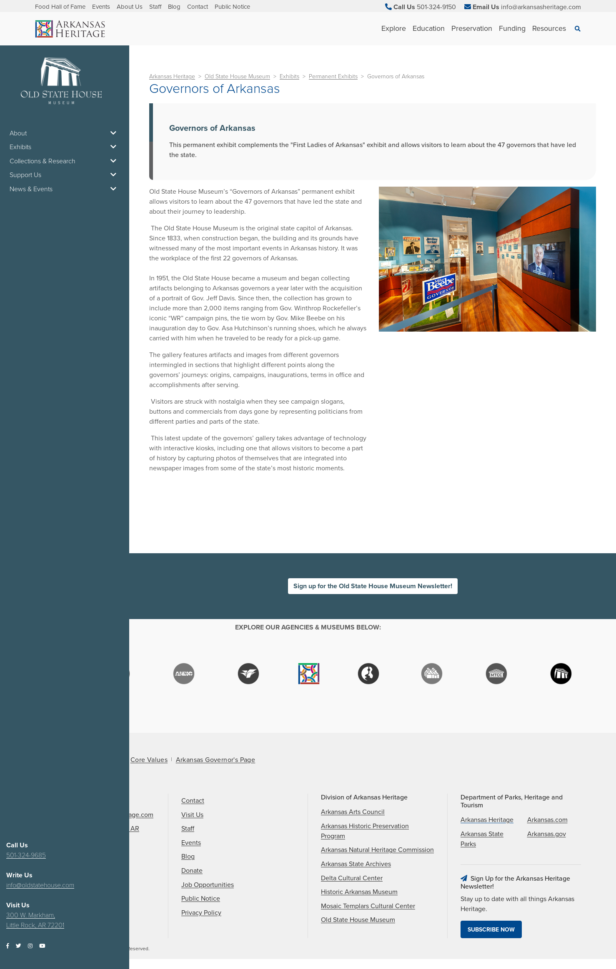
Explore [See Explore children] (393, 28)
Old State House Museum (237, 76)
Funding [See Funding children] (512, 28)
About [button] (65, 133)
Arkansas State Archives (356, 864)
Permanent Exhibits (333, 76)
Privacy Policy (201, 913)
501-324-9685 (26, 855)
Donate (192, 871)
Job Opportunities (207, 885)
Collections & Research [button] (65, 161)
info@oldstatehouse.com (40, 885)
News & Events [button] (65, 189)
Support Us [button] (65, 175)
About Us (130, 6)
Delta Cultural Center (352, 878)
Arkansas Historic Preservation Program (365, 831)
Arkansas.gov (546, 834)
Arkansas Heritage (172, 76)
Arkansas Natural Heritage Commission (377, 850)
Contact (197, 6)
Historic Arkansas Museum (359, 892)
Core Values (149, 760)
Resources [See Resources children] (549, 28)
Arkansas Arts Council (353, 812)
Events (101, 6)
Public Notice (232, 6)
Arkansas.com (547, 820)
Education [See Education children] (429, 28)
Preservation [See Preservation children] (471, 28)
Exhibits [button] (65, 147)
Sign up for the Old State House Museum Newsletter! (372, 586)
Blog (174, 6)
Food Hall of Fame (60, 6)
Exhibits (289, 76)
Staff (155, 6)
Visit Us (192, 815)
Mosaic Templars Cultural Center (368, 906)
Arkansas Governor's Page (215, 760)
